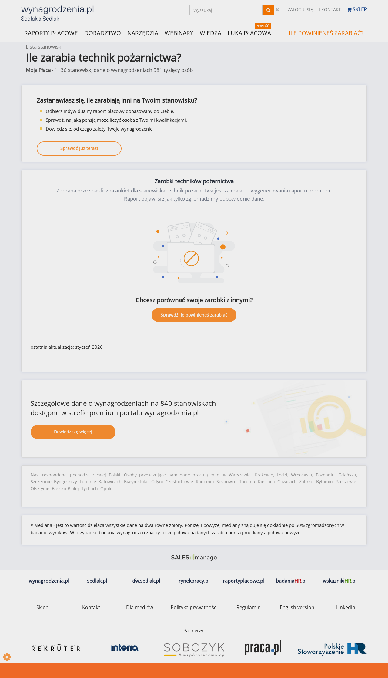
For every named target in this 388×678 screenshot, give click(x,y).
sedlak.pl (97, 581)
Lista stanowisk (43, 46)
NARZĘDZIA (142, 32)
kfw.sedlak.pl (145, 581)
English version (297, 607)
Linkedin (345, 607)
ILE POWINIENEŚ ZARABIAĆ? (326, 33)
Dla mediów (139, 607)
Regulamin (248, 607)
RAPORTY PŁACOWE (51, 32)
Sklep (357, 9)
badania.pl (291, 581)
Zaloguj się (299, 9)
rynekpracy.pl (194, 581)
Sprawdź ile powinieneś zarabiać (194, 315)
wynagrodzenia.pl (49, 581)
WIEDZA (210, 33)
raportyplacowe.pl (243, 581)
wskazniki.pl (339, 581)
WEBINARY (179, 32)
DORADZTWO (102, 33)
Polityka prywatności (194, 607)
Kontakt (330, 9)
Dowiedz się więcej (73, 432)
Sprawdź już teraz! (79, 148)
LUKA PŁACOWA (249, 33)
